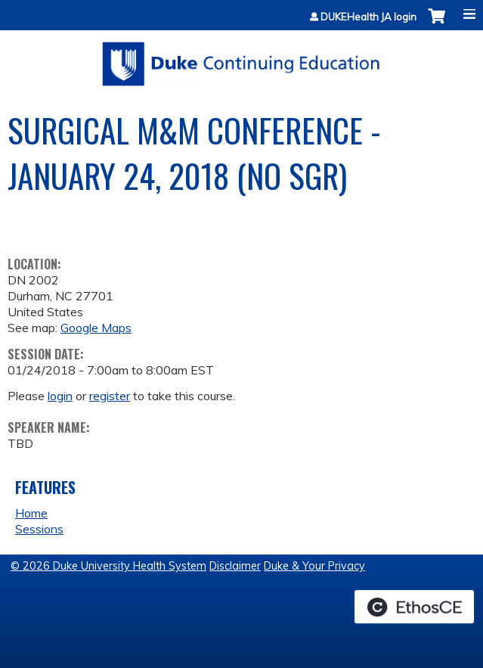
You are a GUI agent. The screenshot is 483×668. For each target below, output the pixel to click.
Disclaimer (235, 566)
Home (31, 512)
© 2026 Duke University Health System (108, 566)
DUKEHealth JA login (368, 17)
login (60, 395)
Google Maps (96, 327)
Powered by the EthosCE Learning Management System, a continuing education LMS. (414, 607)
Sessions (39, 528)
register (109, 395)
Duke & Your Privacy (314, 566)
